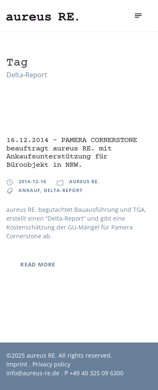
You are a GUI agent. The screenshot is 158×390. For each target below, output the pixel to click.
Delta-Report (63, 190)
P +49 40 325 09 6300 (93, 373)
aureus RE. (84, 181)
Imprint (16, 364)
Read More (37, 264)
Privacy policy (51, 364)
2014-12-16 (32, 181)
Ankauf (29, 190)
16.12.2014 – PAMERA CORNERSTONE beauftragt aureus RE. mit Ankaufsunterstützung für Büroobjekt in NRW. (71, 152)
